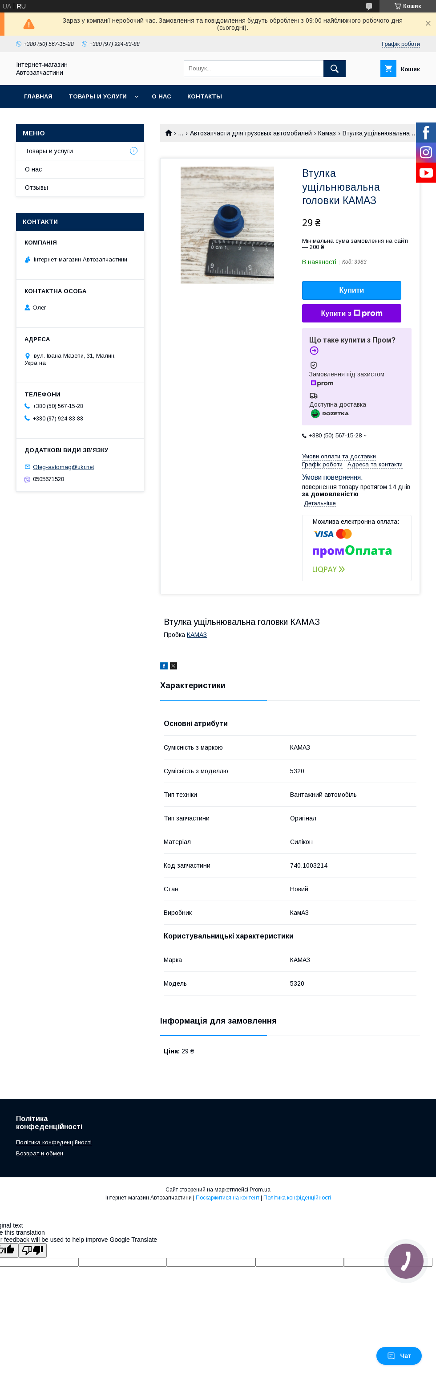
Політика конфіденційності (297, 1198)
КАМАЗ (197, 634)
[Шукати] (334, 68)
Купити (351, 290)
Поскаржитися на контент (227, 1198)
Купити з (351, 314)
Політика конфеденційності (54, 1142)
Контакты (204, 96)
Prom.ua (260, 1190)
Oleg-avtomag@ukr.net (63, 466)
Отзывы (36, 187)
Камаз (327, 133)
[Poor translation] (32, 1250)
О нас (161, 96)
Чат (399, 1356)
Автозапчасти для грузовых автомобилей (251, 133)
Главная (38, 96)
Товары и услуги (98, 96)
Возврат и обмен (39, 1153)
